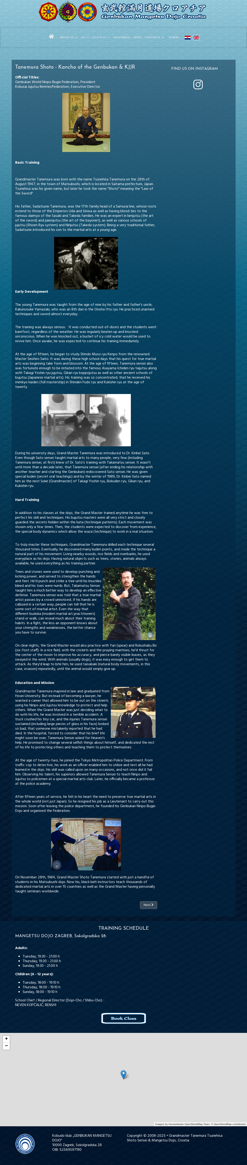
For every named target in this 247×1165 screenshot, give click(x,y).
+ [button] (6, 1039)
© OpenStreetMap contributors (228, 1124)
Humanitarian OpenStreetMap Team (189, 1124)
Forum (174, 37)
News (137, 37)
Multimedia (121, 37)
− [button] (6, 1046)
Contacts (152, 37)
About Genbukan (94, 37)
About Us (67, 37)
